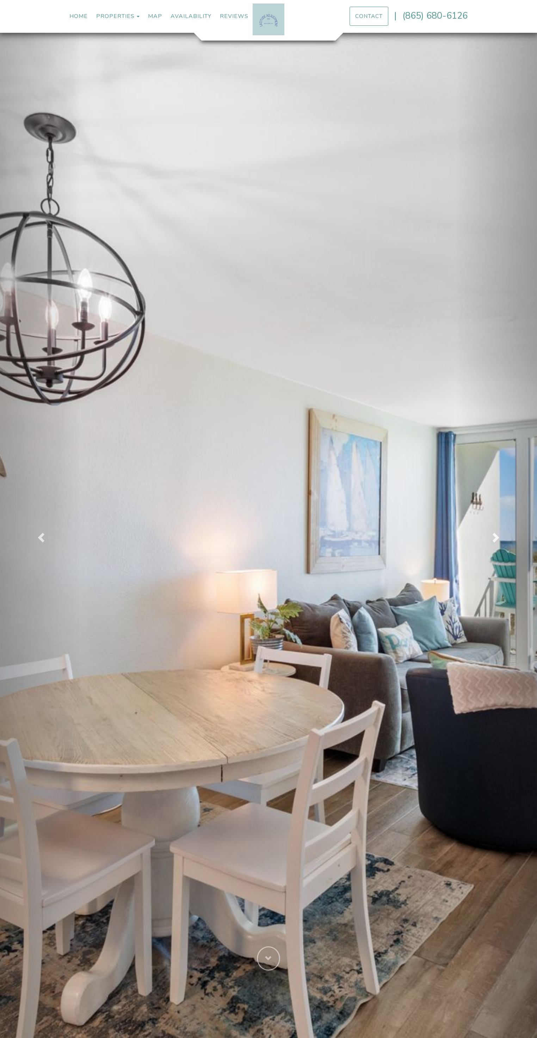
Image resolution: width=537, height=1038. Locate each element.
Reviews (234, 16)
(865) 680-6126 (435, 16)
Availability (191, 16)
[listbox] (268, 535)
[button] (40, 535)
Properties (115, 16)
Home (78, 16)
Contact (369, 16)
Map (155, 16)
